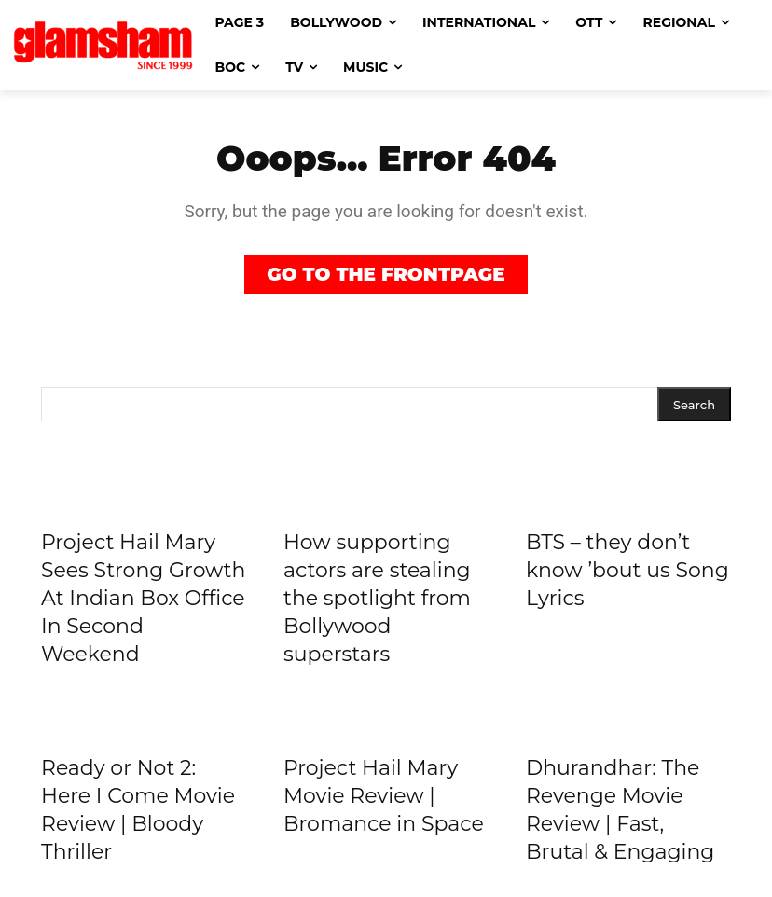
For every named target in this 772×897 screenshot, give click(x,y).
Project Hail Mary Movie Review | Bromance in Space (383, 794)
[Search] (694, 403)
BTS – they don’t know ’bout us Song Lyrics (627, 568)
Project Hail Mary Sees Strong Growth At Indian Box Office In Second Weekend (143, 596)
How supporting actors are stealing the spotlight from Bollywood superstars (377, 596)
